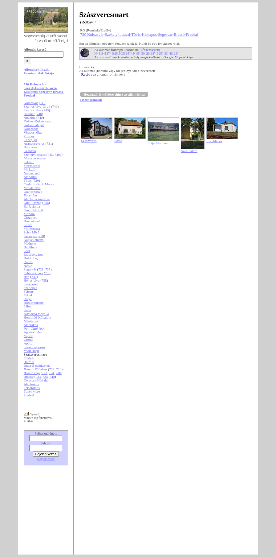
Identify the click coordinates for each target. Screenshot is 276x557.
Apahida (29, 117)
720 (36, 180)
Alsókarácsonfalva (37, 199)
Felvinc (29, 162)
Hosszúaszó (32, 221)
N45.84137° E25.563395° (112, 53)
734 (46, 202)
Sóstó (118, 140)
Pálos (27, 306)
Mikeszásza (32, 228)
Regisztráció (46, 458)
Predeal (29, 395)
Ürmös (28, 339)
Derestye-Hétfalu (36, 380)
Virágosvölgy (33, 132)
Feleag (28, 291)
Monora (29, 214)
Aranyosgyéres (34, 143)
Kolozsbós (31, 128)
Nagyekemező (34, 239)
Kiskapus (30, 236)
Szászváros (88, 140)
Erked (28, 295)
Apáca (28, 343)
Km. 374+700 (33, 210)
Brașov (29, 376)
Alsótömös (31, 384)
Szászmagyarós (34, 347)
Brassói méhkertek (37, 365)
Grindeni (30, 151)
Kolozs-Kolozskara (37, 121)
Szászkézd (31, 284)
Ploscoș (29, 136)
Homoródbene (34, 302)
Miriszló (29, 169)
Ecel (27, 251)
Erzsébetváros (33, 254)
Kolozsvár (31, 103)
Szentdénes (214, 141)
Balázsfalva (32, 206)
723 (52, 369)
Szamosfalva (33, 110)
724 (58, 369)
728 (41, 236)
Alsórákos (31, 325)
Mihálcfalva (32, 188)
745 (50, 154)
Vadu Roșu (31, 351)
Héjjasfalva (32, 280)
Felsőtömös (32, 388)
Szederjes (30, 288)
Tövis (28, 180)
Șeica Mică (31, 232)
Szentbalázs (189, 151)
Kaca (27, 310)
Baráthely (30, 247)
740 (42, 103)
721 (40, 269)
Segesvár (30, 269)
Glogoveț (30, 217)
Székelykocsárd (35, 154)
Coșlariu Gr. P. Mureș (39, 184)
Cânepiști (30, 140)
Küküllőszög (33, 202)
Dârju (28, 299)
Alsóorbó (30, 177)
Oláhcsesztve (33, 191)
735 (48, 269)
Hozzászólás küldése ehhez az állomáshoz (114, 94)
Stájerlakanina (158, 143)
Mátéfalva (31, 321)
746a (58, 154)
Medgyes (30, 243)
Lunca (28, 225)
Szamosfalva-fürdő (37, 106)
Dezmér (29, 114)
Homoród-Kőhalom (37, 317)
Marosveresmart (35, 158)
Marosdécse (32, 165)
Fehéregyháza (33, 273)
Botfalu (29, 362)
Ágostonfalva (33, 332)
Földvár (29, 358)
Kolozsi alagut (34, 125)
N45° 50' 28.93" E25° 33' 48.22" (156, 53)
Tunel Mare (32, 391)
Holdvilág (31, 258)
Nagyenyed (32, 173)
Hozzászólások (91, 99)
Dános (28, 262)
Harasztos (31, 147)
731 (49, 143)
